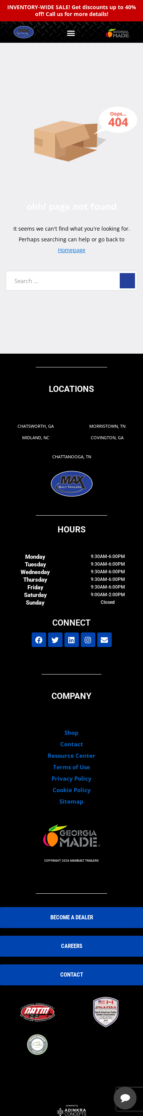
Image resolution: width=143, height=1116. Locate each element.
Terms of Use (71, 767)
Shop (71, 732)
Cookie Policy (72, 790)
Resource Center (71, 755)
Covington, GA (107, 437)
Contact (71, 744)
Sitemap (71, 801)
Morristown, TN (107, 426)
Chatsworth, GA (36, 426)
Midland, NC (35, 437)
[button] (70, 33)
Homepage (71, 250)
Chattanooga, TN (71, 456)
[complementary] (87, 1074)
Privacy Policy (71, 778)
